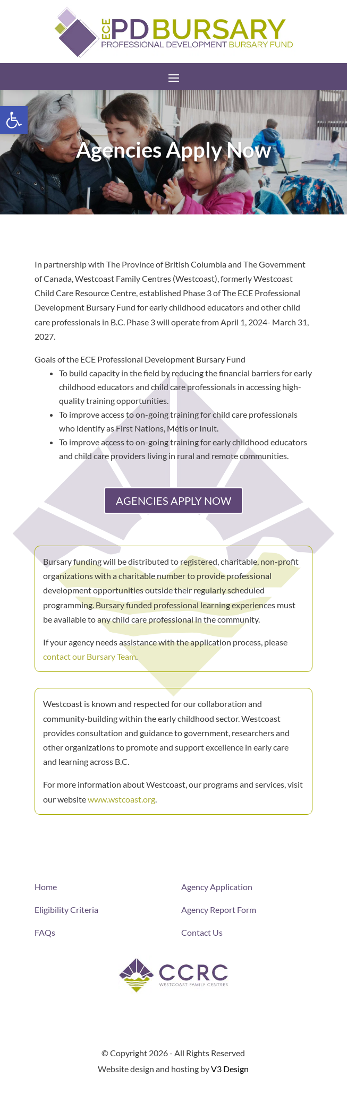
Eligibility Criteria (66, 909)
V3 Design (230, 1069)
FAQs (45, 932)
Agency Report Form (218, 909)
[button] (14, 120)
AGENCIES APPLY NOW (173, 500)
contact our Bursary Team (89, 656)
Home (46, 887)
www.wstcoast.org (121, 799)
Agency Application (216, 887)
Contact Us (202, 932)
